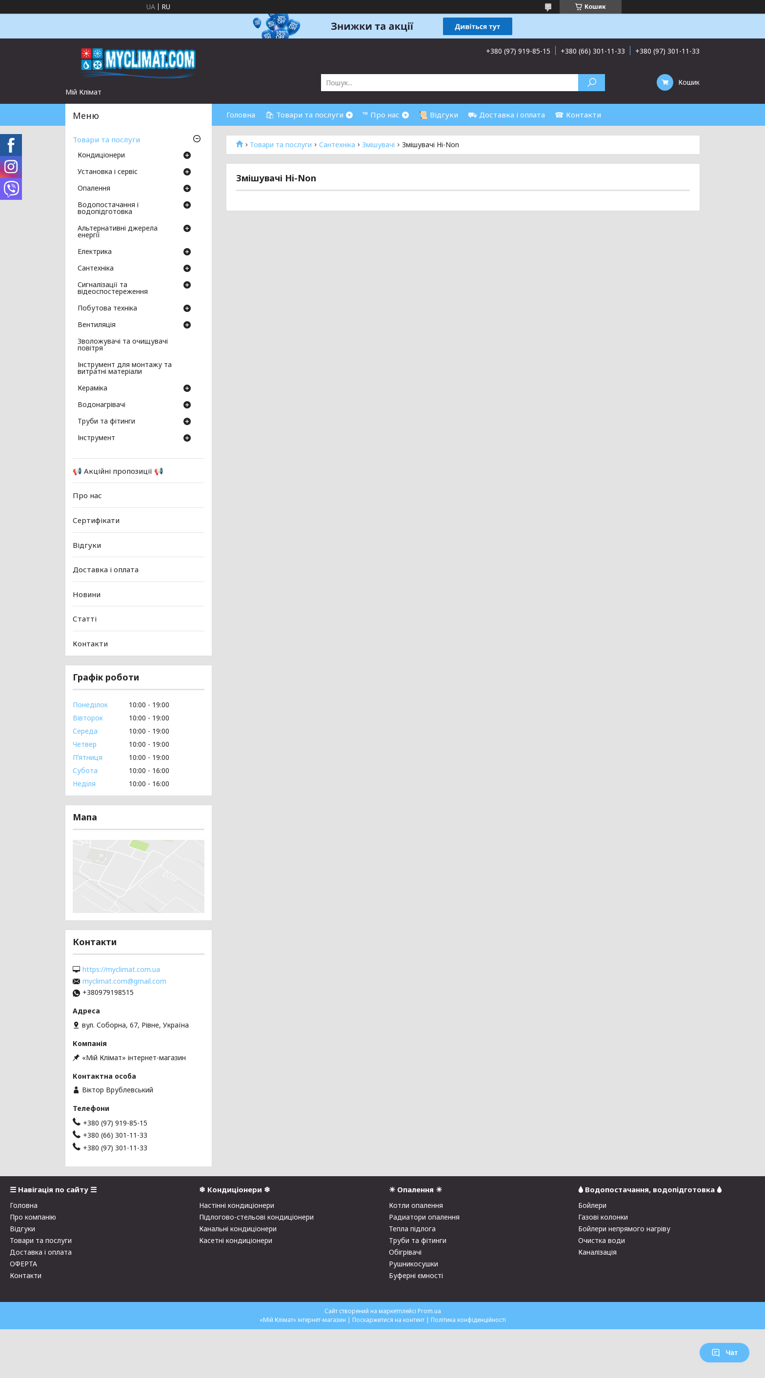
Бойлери (592, 1205)
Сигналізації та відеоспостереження (113, 288)
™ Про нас (381, 114)
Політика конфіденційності (468, 1320)
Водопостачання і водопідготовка (108, 208)
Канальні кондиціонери (238, 1228)
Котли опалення (416, 1205)
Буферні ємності (416, 1275)
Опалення (94, 189)
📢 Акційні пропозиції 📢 (118, 471)
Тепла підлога (412, 1228)
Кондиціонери (101, 155)
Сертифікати (96, 520)
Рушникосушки (413, 1263)
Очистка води (601, 1240)
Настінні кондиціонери (236, 1205)
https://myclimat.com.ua (121, 969)
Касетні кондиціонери (235, 1240)
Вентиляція (97, 325)
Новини (87, 594)
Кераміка (92, 388)
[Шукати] (591, 82)
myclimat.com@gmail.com (124, 981)
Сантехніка (337, 144)
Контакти (90, 643)
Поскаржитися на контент (388, 1320)
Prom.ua (429, 1311)
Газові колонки (603, 1217)
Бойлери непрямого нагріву (624, 1228)
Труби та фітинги (106, 422)
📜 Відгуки (438, 114)
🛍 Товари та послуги (304, 114)
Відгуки (87, 544)
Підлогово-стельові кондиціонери (256, 1217)
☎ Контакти (578, 114)
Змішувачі (378, 144)
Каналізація (597, 1252)
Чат (724, 1352)
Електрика (95, 252)
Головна (240, 114)
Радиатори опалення (424, 1217)
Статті (85, 618)
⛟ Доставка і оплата (506, 114)
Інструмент (96, 438)
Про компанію (33, 1217)
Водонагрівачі (101, 405)
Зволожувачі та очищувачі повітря (123, 345)
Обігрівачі (405, 1252)
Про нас (87, 495)
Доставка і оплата (106, 569)
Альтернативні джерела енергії (118, 232)
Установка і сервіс (108, 172)
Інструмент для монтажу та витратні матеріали (125, 368)
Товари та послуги (281, 144)
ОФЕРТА (23, 1263)
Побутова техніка (107, 308)
